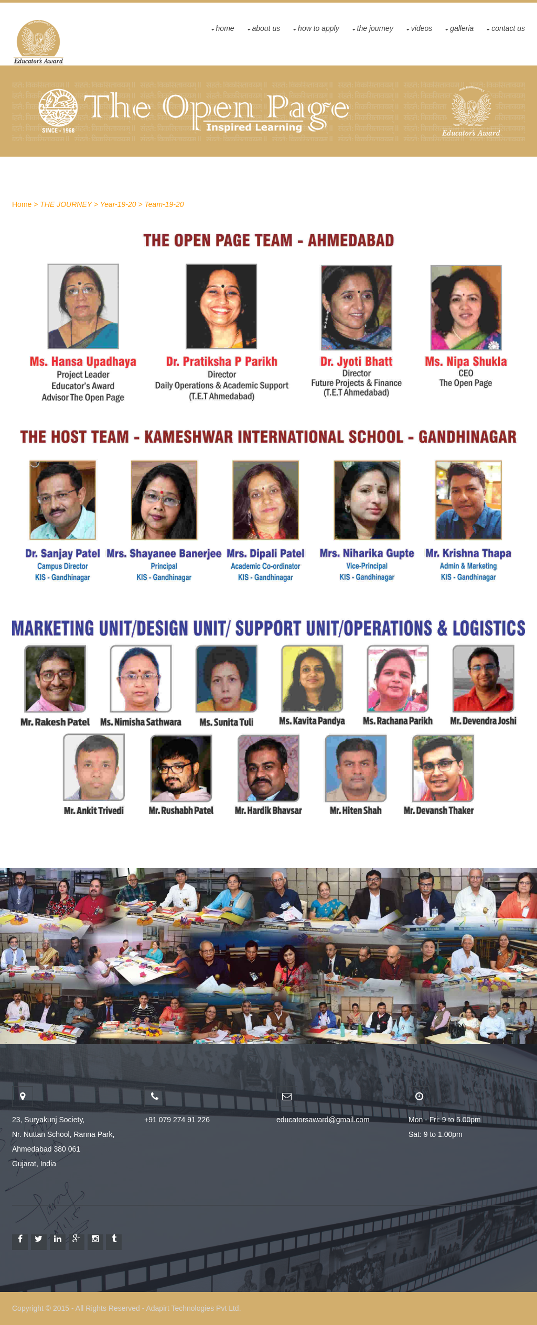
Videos (421, 28)
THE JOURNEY (375, 28)
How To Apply (318, 28)
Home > (25, 204)
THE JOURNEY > (69, 204)
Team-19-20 (164, 204)
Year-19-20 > (121, 204)
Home (225, 28)
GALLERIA (462, 28)
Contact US (508, 28)
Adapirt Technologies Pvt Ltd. (193, 1308)
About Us (266, 28)
